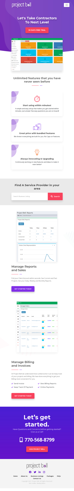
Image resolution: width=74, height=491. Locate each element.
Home (18, 479)
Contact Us (40, 481)
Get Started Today (24, 290)
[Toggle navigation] (66, 5)
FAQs (31, 481)
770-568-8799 (37, 441)
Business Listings (40, 479)
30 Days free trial (37, 30)
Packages (54, 479)
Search (55, 197)
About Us (27, 479)
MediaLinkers (41, 486)
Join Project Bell (37, 451)
